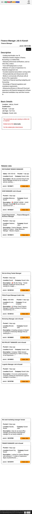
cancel (28, 512)
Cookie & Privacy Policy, (7, 512)
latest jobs (17, 124)
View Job (25, 186)
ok (25, 512)
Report (28, 49)
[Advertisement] (16, 22)
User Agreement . (20, 512)
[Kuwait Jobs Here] (12, 3)
